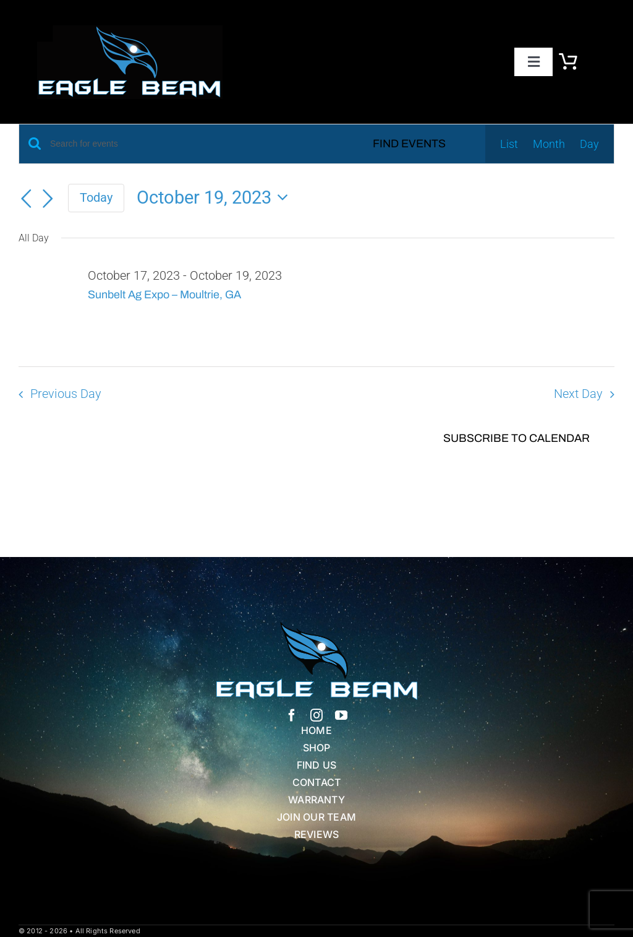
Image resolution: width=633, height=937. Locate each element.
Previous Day (65, 394)
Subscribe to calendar (516, 438)
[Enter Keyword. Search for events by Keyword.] (191, 143)
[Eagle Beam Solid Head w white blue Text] (316, 627)
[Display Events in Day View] (589, 144)
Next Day (578, 394)
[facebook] (292, 715)
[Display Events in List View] (509, 144)
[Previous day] (26, 199)
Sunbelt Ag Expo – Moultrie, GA (164, 294)
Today (96, 197)
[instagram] (316, 715)
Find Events (409, 143)
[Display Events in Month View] (549, 144)
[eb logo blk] (130, 30)
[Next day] (48, 199)
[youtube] (341, 715)
